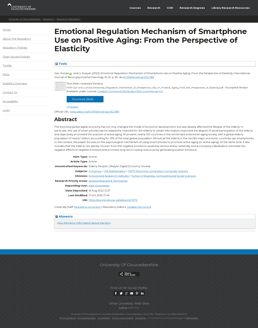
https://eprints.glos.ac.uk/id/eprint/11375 (113, 200)
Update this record (139, 207)
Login (6, 110)
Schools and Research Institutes (109, 175)
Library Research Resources (231, 7)
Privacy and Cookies (122, 318)
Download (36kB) (83, 99)
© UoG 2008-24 (68, 318)
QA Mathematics (114, 171)
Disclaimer (140, 318)
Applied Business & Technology (108, 180)
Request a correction (87, 207)
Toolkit (7, 65)
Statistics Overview (15, 83)
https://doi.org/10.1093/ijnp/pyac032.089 (94, 111)
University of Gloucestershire (24, 19)
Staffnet (123, 307)
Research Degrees (192, 7)
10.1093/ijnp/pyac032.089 (138, 77)
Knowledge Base (87, 318)
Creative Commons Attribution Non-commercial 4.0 (130, 91)
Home (7, 29)
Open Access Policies (16, 56)
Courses (135, 7)
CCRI (170, 7)
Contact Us (10, 92)
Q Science (95, 171)
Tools (61, 63)
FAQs (6, 74)
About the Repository (17, 38)
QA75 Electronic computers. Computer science (158, 171)
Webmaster (192, 318)
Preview (73, 106)
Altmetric (64, 216)
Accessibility (10, 101)
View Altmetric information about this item (84, 222)
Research (153, 7)
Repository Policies (15, 47)
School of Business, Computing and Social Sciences (164, 175)
